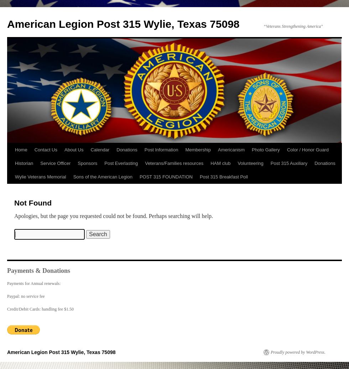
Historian (24, 163)
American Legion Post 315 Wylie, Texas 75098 (123, 24)
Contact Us (46, 149)
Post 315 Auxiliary (289, 163)
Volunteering (251, 163)
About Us (73, 149)
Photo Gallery (266, 149)
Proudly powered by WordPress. (298, 352)
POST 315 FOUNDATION (166, 177)
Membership (198, 149)
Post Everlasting (121, 163)
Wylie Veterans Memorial (40, 177)
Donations (126, 149)
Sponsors (87, 163)
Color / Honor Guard (308, 149)
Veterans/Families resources (174, 163)
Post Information (161, 149)
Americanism (231, 149)
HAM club (220, 163)
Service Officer (55, 163)
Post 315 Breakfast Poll (224, 177)
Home (21, 149)
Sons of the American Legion (102, 177)
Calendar (99, 149)
